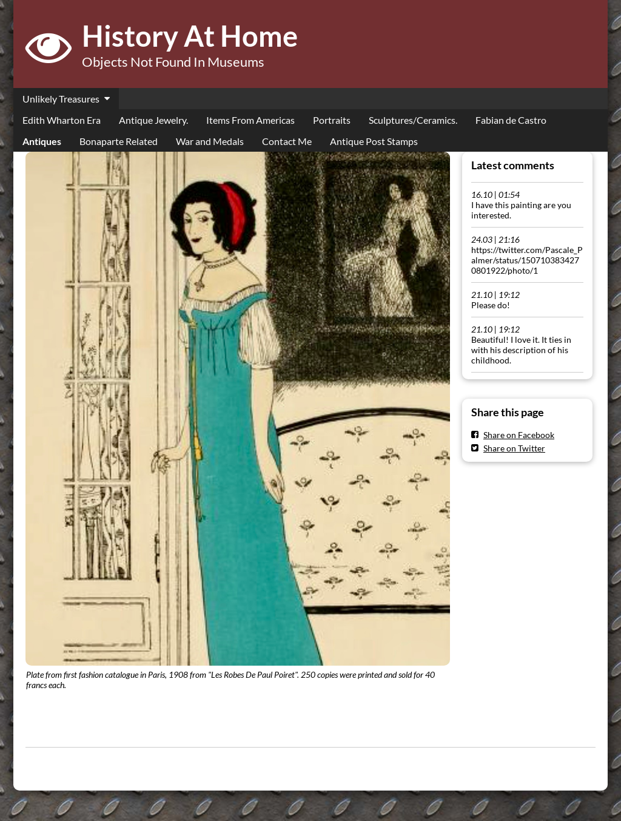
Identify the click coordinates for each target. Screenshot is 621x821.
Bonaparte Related (118, 141)
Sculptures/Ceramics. (413, 120)
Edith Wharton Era (61, 120)
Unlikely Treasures (60, 98)
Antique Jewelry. (153, 120)
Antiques (41, 141)
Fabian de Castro (510, 120)
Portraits (332, 120)
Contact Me (287, 141)
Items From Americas (250, 120)
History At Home (190, 36)
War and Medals (210, 141)
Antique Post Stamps (374, 141)
